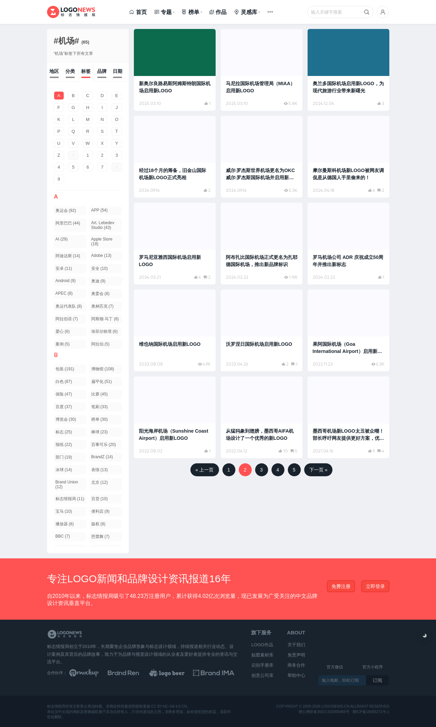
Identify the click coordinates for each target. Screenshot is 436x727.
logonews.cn (335, 706)
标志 (64, 432)
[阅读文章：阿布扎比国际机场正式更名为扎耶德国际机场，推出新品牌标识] (261, 243)
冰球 (64, 469)
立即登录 (375, 586)
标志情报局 (70, 498)
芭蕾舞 (100, 536)
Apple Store (102, 241)
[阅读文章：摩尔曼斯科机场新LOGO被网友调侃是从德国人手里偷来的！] (348, 157)
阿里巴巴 (68, 223)
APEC (64, 293)
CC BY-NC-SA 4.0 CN (169, 706)
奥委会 (100, 293)
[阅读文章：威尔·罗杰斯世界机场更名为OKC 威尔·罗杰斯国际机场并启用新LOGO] (261, 157)
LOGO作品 (262, 644)
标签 (86, 71)
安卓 (64, 268)
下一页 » (318, 470)
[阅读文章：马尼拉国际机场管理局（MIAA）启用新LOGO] (261, 70)
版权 (98, 524)
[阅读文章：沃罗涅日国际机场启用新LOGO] (261, 330)
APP (99, 210)
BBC (63, 536)
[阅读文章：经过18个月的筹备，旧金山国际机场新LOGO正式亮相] (175, 157)
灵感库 (245, 12)
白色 (64, 381)
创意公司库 (262, 675)
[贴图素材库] (90, 673)
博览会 (66, 419)
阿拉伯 (100, 344)
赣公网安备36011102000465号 (324, 711)
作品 (218, 12)
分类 (70, 71)
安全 (99, 268)
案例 (63, 344)
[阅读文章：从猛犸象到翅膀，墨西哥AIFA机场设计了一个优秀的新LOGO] (261, 417)
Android (66, 280)
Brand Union (67, 484)
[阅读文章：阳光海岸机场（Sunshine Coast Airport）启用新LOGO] (175, 417)
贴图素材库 (262, 655)
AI (62, 239)
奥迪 (98, 281)
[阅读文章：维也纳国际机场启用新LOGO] (175, 330)
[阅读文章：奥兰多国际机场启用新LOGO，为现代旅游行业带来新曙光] (348, 70)
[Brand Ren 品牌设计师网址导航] (132, 673)
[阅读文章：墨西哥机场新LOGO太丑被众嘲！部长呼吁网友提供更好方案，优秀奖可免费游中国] (348, 417)
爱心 (63, 331)
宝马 (64, 511)
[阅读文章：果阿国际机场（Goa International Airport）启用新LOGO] (348, 330)
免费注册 (341, 586)
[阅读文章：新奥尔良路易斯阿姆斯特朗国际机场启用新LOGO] (175, 70)
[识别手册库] (217, 673)
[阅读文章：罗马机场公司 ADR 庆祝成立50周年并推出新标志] (348, 243)
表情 (99, 469)
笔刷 (99, 406)
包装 (65, 369)
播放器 (65, 524)
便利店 (100, 511)
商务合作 (296, 665)
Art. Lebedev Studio (102, 225)
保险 (64, 394)
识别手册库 (262, 665)
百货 (99, 498)
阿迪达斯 (68, 255)
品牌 (102, 71)
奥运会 (66, 210)
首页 (137, 12)
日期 (117, 71)
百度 (64, 406)
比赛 (99, 394)
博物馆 (102, 369)
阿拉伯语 (67, 318)
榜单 (190, 12)
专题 (163, 12)
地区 (54, 71)
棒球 (99, 432)
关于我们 (296, 644)
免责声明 (296, 655)
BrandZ (102, 456)
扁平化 (101, 381)
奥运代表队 (69, 306)
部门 (64, 457)
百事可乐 (103, 444)
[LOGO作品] (174, 673)
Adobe (101, 255)
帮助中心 (296, 675)
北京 (99, 482)
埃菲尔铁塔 (104, 331)
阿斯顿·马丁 (105, 318)
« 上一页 (205, 470)
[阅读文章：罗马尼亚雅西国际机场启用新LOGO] (175, 243)
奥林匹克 (102, 306)
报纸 (64, 444)
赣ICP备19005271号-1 (370, 711)
